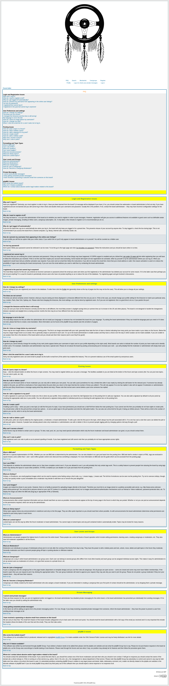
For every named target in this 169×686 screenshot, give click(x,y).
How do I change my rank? (12, 121)
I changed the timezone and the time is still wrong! (19, 116)
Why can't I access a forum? (12, 137)
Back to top (7, 211)
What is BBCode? (9, 145)
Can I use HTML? (9, 147)
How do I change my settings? (13, 112)
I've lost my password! (10, 103)
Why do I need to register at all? (13, 98)
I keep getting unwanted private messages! (17, 176)
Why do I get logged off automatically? (16, 100)
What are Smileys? (9, 148)
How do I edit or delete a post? (13, 130)
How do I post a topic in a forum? (14, 129)
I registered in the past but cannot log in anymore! (19, 107)
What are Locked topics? (11, 155)
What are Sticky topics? (11, 154)
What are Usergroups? (10, 165)
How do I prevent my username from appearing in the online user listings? (27, 101)
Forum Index (7, 88)
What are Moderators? (10, 163)
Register (102, 80)
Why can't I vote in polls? (11, 139)
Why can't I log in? (9, 96)
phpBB (80, 683)
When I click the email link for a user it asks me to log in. (21, 123)
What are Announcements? (12, 152)
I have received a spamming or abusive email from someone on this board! (28, 177)
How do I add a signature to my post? (15, 132)
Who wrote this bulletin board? (13, 183)
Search (73, 80)
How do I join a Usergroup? (12, 166)
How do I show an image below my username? (18, 119)
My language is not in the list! (13, 118)
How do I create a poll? (11, 134)
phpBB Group (60, 637)
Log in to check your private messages (85, 83)
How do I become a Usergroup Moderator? (17, 168)
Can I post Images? (9, 150)
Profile (67, 83)
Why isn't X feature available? (13, 185)
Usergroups (92, 80)
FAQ (66, 80)
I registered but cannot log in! (13, 105)
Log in (102, 83)
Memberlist (82, 80)
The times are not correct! (11, 114)
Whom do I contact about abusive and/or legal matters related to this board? (28, 187)
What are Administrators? (11, 161)
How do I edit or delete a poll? (13, 136)
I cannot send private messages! (14, 174)
